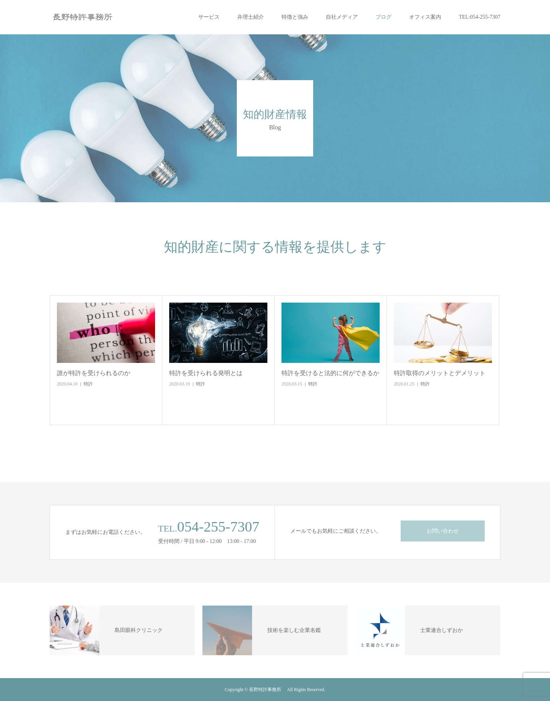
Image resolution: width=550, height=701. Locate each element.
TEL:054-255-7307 (479, 17)
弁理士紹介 (250, 17)
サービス (209, 17)
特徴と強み (294, 17)
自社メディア (342, 17)
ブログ (383, 17)
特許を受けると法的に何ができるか (330, 373)
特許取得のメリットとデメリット (439, 373)
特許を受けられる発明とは (206, 373)
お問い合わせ (443, 531)
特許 (88, 384)
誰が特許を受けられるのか (93, 373)
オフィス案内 (425, 17)
